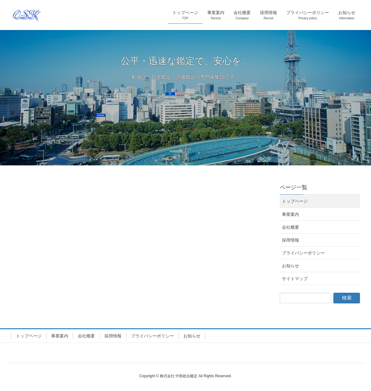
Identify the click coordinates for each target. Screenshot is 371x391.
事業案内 (290, 214)
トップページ (295, 201)
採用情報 (290, 240)
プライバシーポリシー (303, 252)
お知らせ (290, 265)
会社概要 (290, 227)
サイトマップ (295, 278)
